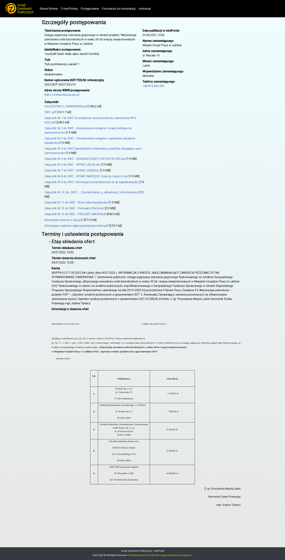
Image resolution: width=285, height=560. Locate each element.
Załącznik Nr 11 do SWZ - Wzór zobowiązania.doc (76, 202)
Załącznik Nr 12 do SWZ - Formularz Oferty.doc (74, 208)
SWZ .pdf (50, 112)
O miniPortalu (69, 8)
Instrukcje (145, 8)
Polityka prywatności (138, 555)
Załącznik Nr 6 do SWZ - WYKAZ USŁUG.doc (72, 164)
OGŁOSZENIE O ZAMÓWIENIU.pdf (66, 106)
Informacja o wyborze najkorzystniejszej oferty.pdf (76, 225)
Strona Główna (49, 8)
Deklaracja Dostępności (180, 555)
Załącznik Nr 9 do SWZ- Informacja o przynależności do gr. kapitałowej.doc (91, 182)
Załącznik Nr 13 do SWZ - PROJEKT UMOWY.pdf (75, 214)
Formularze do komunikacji (119, 8)
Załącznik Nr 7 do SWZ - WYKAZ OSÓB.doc (71, 170)
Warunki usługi (158, 555)
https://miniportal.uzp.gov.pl (61, 94)
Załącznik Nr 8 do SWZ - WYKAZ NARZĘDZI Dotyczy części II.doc (86, 176)
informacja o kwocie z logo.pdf (63, 220)
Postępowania (90, 8)
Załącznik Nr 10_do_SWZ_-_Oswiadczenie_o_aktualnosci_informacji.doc (91, 192)
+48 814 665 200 (153, 86)
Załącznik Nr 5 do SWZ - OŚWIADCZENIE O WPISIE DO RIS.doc (85, 159)
